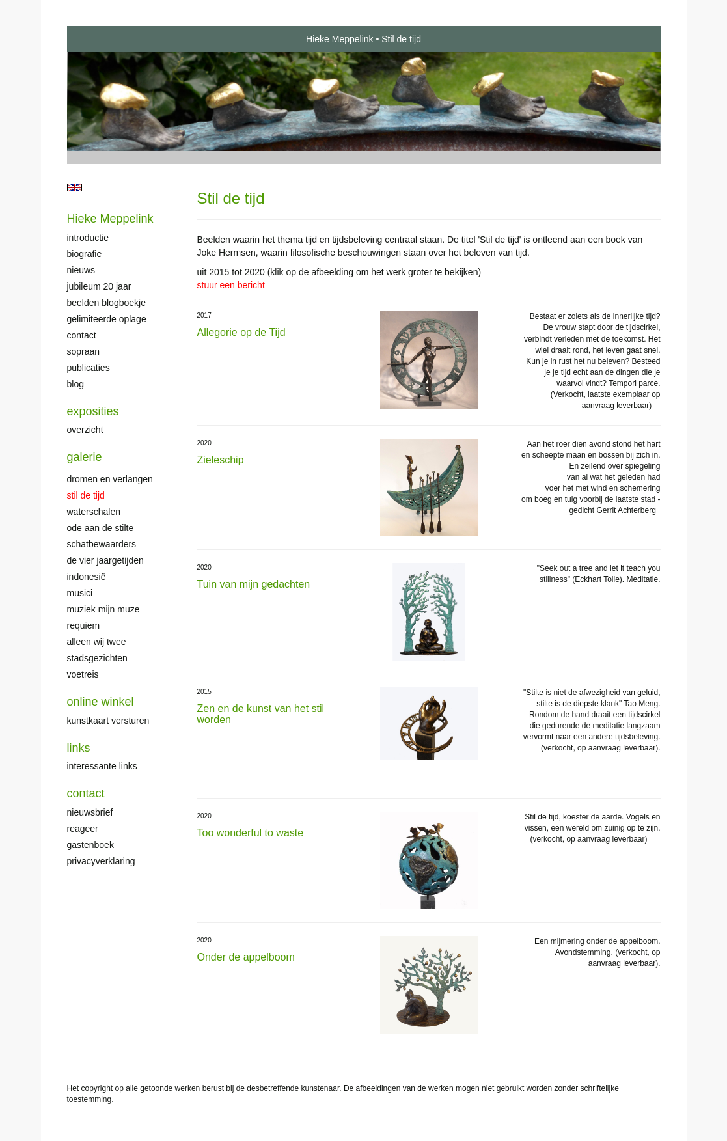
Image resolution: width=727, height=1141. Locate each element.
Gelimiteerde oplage (106, 319)
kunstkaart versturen (108, 720)
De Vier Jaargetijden (105, 560)
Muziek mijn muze (103, 609)
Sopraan (83, 351)
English (74, 187)
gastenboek (90, 845)
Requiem (83, 625)
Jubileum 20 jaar (99, 286)
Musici (80, 593)
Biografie (84, 254)
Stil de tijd (86, 495)
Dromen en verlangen (110, 479)
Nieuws (81, 270)
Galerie (84, 456)
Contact (81, 335)
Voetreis (83, 674)
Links (78, 747)
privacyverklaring (101, 861)
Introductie (88, 237)
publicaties (88, 368)
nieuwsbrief (90, 812)
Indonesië (86, 576)
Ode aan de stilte (100, 528)
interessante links (102, 766)
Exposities (93, 411)
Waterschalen (94, 511)
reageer (82, 828)
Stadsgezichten (97, 658)
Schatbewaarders (102, 544)
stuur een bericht (231, 285)
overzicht (85, 429)
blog (75, 384)
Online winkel (100, 701)
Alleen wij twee (96, 642)
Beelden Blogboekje (106, 302)
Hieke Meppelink (340, 39)
